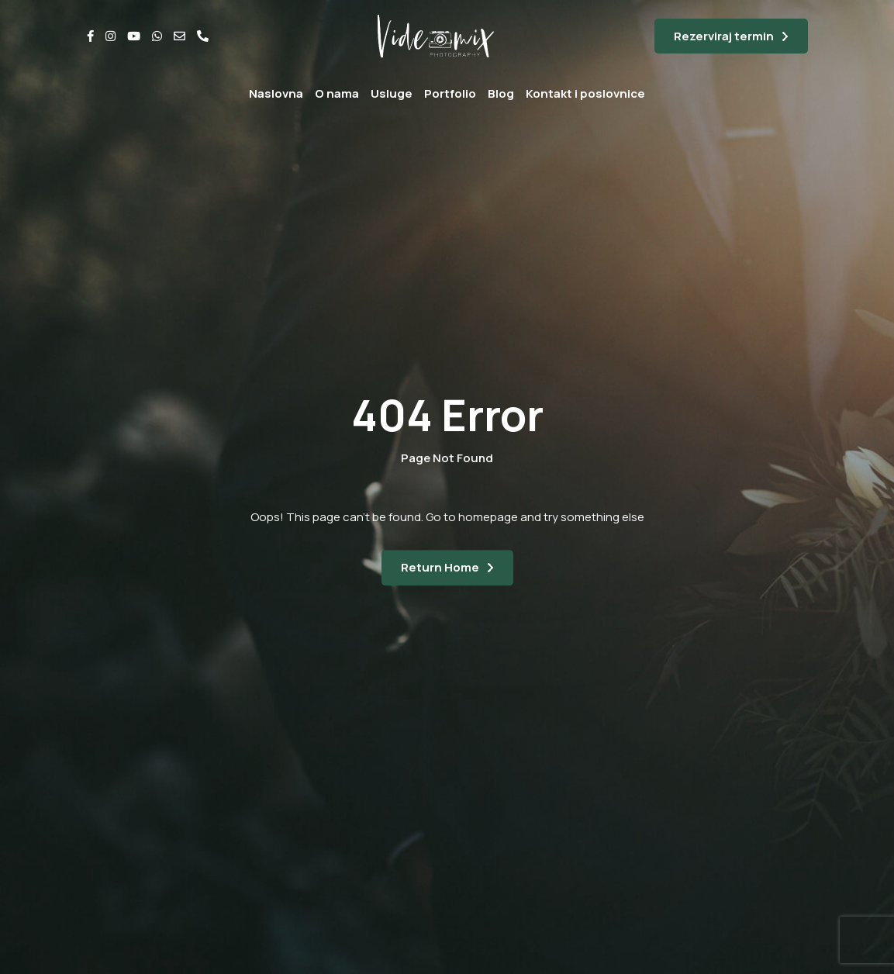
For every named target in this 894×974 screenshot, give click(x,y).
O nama (337, 93)
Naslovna (276, 93)
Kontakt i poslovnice (585, 93)
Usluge (391, 93)
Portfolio (450, 93)
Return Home (440, 567)
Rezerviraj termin (724, 36)
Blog (501, 93)
